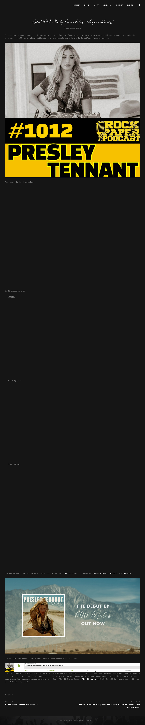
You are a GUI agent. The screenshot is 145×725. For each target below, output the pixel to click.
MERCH (86, 5)
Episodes (76, 5)
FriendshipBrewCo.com (90, 679)
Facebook (95, 573)
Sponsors (107, 5)
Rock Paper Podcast (69, 720)
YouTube (67, 573)
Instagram (104, 573)
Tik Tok (112, 573)
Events (130, 5)
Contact (119, 5)
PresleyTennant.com (123, 573)
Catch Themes (87, 720)
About (96, 5)
